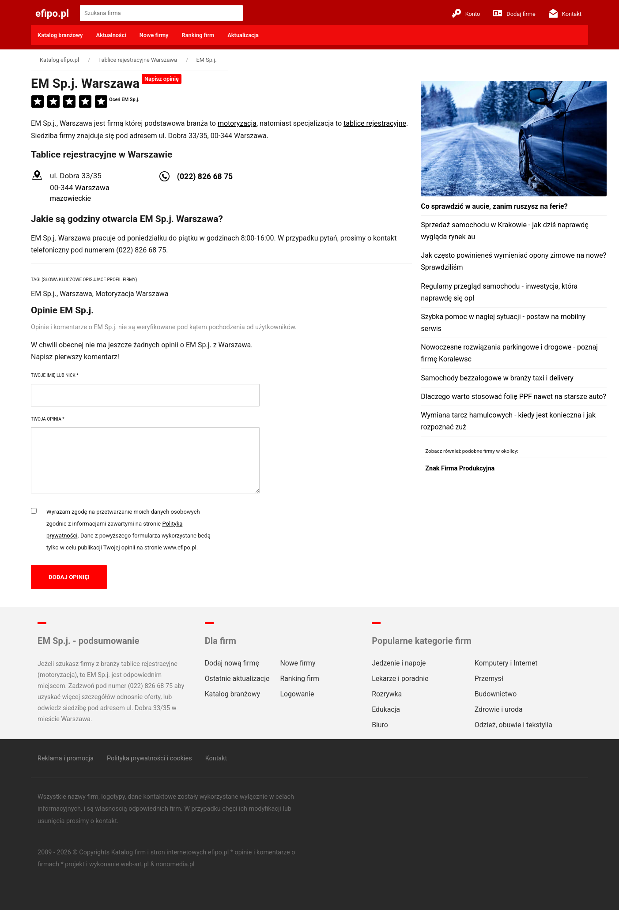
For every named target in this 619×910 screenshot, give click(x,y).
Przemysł (489, 678)
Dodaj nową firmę (232, 663)
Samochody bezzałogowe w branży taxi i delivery (497, 378)
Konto (466, 13)
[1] (37, 102)
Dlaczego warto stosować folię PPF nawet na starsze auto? (513, 396)
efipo (52, 13)
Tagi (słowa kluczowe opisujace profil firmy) (84, 279)
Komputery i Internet (506, 663)
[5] (101, 102)
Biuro (380, 725)
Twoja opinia (47, 419)
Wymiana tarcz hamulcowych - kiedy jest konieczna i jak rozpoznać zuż (508, 421)
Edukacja (386, 709)
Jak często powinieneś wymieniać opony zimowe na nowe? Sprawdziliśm (513, 261)
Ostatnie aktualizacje (237, 678)
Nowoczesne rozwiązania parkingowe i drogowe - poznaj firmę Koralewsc (509, 353)
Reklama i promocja (66, 758)
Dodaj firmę (514, 13)
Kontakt (565, 13)
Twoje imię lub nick (55, 375)
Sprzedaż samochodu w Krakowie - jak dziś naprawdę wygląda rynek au (504, 231)
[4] (85, 102)
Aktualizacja (243, 35)
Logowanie (297, 694)
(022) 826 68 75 (205, 176)
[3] (69, 102)
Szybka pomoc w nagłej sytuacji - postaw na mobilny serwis (503, 322)
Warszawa (92, 187)
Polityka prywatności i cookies (149, 758)
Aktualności (111, 35)
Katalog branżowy (60, 35)
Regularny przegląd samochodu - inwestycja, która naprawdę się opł (499, 292)
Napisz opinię (161, 78)
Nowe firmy (154, 35)
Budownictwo (496, 694)
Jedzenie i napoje (399, 663)
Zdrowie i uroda (499, 709)
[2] (53, 102)
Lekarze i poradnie (400, 678)
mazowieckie (70, 198)
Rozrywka (387, 694)
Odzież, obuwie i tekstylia (513, 725)
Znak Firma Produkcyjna (459, 468)
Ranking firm (198, 35)
